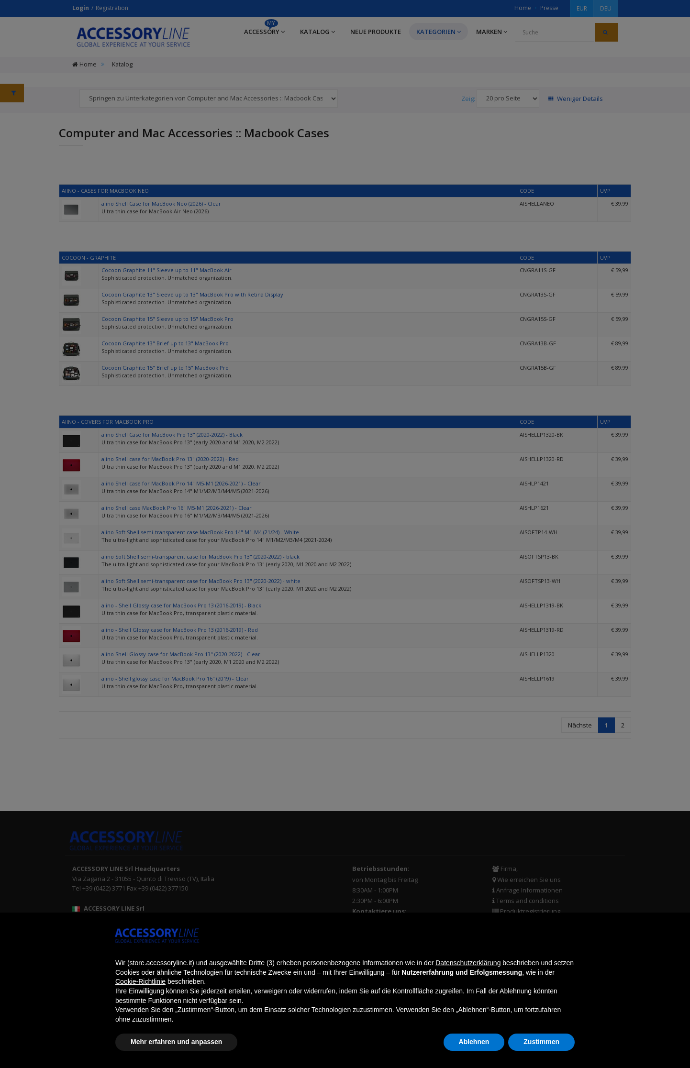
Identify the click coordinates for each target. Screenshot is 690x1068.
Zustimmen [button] (541, 1042)
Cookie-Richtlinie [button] (140, 981)
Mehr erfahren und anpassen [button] (176, 1042)
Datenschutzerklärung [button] (468, 963)
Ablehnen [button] (474, 1042)
